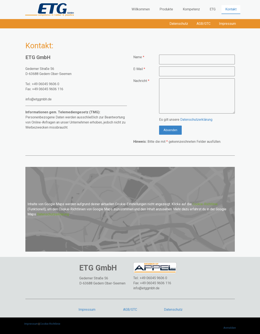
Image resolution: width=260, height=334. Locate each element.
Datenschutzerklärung (196, 120)
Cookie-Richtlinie (205, 204)
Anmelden (229, 327)
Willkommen (141, 9)
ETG (213, 9)
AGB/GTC (203, 24)
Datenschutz (178, 24)
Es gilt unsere (185, 120)
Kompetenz (191, 9)
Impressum (227, 24)
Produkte (166, 9)
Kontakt (231, 9)
